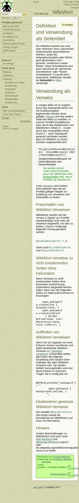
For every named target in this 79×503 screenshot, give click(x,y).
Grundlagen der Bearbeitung (10, 39)
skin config (38, 487)
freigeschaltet (50, 176)
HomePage (8, 63)
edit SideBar (26, 121)
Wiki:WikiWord (44, 439)
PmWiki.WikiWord (61, 457)
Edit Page (68, 2)
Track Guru (8, 68)
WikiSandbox (9, 50)
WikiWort (62, 12)
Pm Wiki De (41, 13)
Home (36, 2)
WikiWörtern (43, 436)
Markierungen (11, 96)
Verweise (48, 185)
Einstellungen (11, 99)
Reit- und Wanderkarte (14, 111)
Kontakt (5, 118)
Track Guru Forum (12, 114)
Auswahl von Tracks (15, 82)
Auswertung (11, 86)
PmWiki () (12, 22)
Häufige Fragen (10, 47)
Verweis (50, 116)
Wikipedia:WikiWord (47, 442)
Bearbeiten (10, 89)
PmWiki (5, 126)
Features (7, 72)
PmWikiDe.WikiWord (62, 459)
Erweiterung (11, 102)
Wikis (59, 80)
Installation (8, 33)
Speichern (10, 92)
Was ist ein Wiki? (11, 26)
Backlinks (46, 462)
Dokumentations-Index (14, 43)
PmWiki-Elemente (11, 30)
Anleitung (7, 79)
